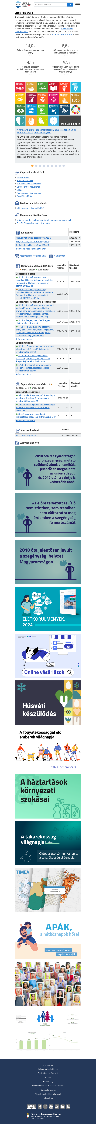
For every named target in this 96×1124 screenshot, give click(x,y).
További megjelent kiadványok (31, 249)
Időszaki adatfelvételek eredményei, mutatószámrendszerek (44, 220)
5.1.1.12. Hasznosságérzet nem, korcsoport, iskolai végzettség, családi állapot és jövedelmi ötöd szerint (33, 358)
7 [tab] (55, 166)
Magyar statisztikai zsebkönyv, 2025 (32, 238)
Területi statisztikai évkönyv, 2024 (31, 245)
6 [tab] (52, 166)
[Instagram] (45, 1106)
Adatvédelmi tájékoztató (48, 1073)
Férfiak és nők (23, 177)
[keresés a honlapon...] (50, 5)
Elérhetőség (48, 1081)
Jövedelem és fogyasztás (28, 187)
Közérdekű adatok (48, 1090)
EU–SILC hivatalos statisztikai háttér (33, 223)
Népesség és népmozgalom (29, 193)
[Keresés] (70, 5)
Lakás (19, 190)
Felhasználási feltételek (48, 1069)
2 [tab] (36, 166)
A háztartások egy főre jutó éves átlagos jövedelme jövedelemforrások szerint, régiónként (35, 407)
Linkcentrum (48, 1098)
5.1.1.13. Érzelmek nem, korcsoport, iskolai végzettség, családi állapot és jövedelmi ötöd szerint (33, 368)
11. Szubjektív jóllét (25, 435)
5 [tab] (48, 166)
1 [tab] (32, 166)
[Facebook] (40, 1106)
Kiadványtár (57, 256)
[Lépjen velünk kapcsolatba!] (31, 1106)
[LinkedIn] (62, 1106)
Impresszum (48, 1065)
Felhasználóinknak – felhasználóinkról (48, 1085)
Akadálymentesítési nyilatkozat (48, 1094)
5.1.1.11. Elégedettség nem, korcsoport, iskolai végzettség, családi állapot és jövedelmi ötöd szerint (35, 349)
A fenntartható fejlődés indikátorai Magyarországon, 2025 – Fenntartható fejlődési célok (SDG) (47, 131)
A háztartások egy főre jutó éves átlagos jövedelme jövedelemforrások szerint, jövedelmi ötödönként (35, 398)
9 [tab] (63, 166)
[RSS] (68, 1106)
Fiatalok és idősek (25, 180)
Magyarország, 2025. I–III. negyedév (32, 241)
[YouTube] (51, 1106)
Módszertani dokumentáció (29, 208)
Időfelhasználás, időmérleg (29, 183)
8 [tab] (59, 166)
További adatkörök (25, 420)
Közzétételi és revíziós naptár (30, 256)
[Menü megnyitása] (78, 4)
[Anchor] (57, 1106)
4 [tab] (44, 166)
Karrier (48, 1077)
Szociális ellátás (24, 196)
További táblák (24, 339)
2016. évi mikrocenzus (62, 34)
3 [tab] (40, 166)
